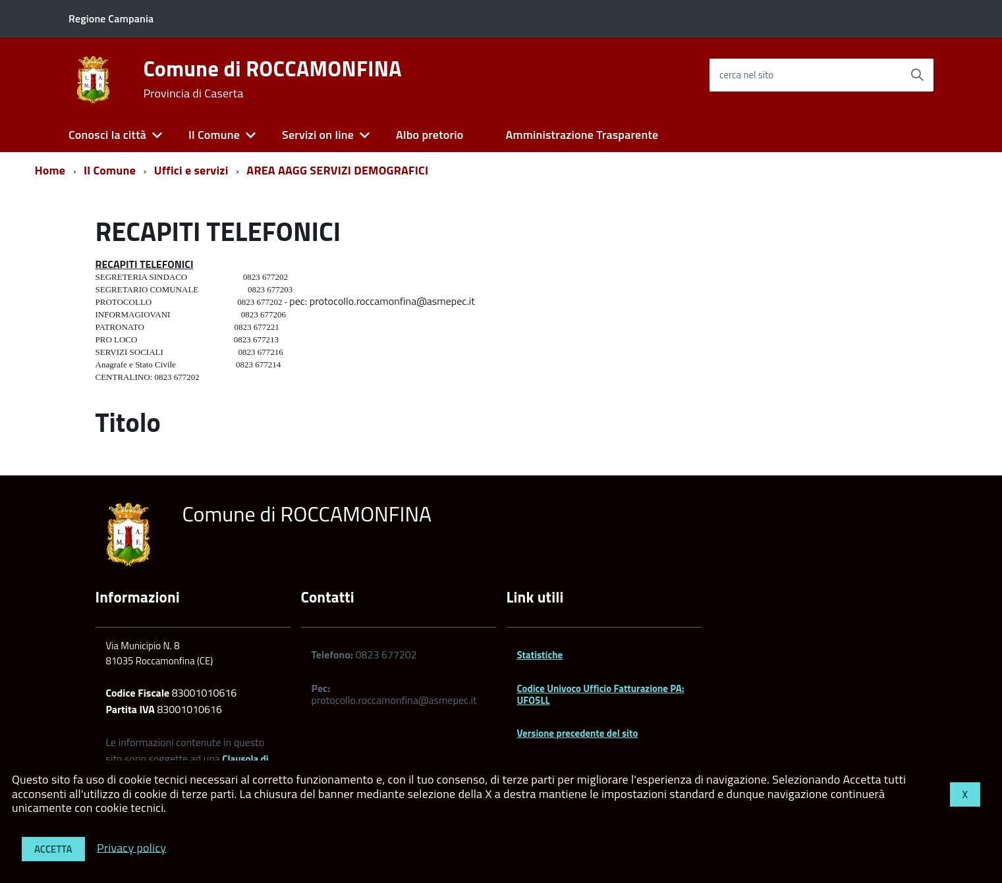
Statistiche (540, 654)
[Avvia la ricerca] (917, 75)
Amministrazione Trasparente (581, 135)
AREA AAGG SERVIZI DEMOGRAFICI (337, 170)
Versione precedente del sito (577, 733)
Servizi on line (318, 135)
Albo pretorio (429, 135)
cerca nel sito (746, 74)
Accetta (53, 849)
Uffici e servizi (191, 170)
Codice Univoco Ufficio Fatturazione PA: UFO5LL (600, 694)
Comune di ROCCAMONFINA (272, 79)
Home (50, 170)
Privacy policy (131, 847)
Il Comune (214, 135)
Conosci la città (107, 135)
